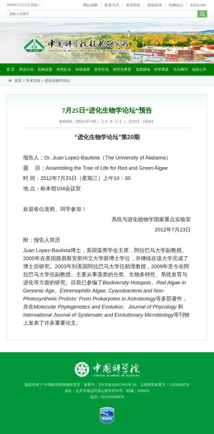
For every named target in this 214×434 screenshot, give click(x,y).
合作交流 (101, 69)
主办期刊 (180, 69)
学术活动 (33, 80)
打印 (134, 122)
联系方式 (111, 5)
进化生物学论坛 (57, 80)
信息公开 (199, 69)
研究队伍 (64, 69)
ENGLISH (198, 5)
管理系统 (133, 5)
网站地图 (90, 5)
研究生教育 (122, 69)
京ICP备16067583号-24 (117, 385)
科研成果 (83, 69)
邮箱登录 (154, 5)
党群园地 (143, 69)
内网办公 (176, 5)
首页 (18, 80)
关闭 (148, 122)
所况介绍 (26, 69)
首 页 (10, 69)
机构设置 (45, 69)
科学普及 (161, 69)
